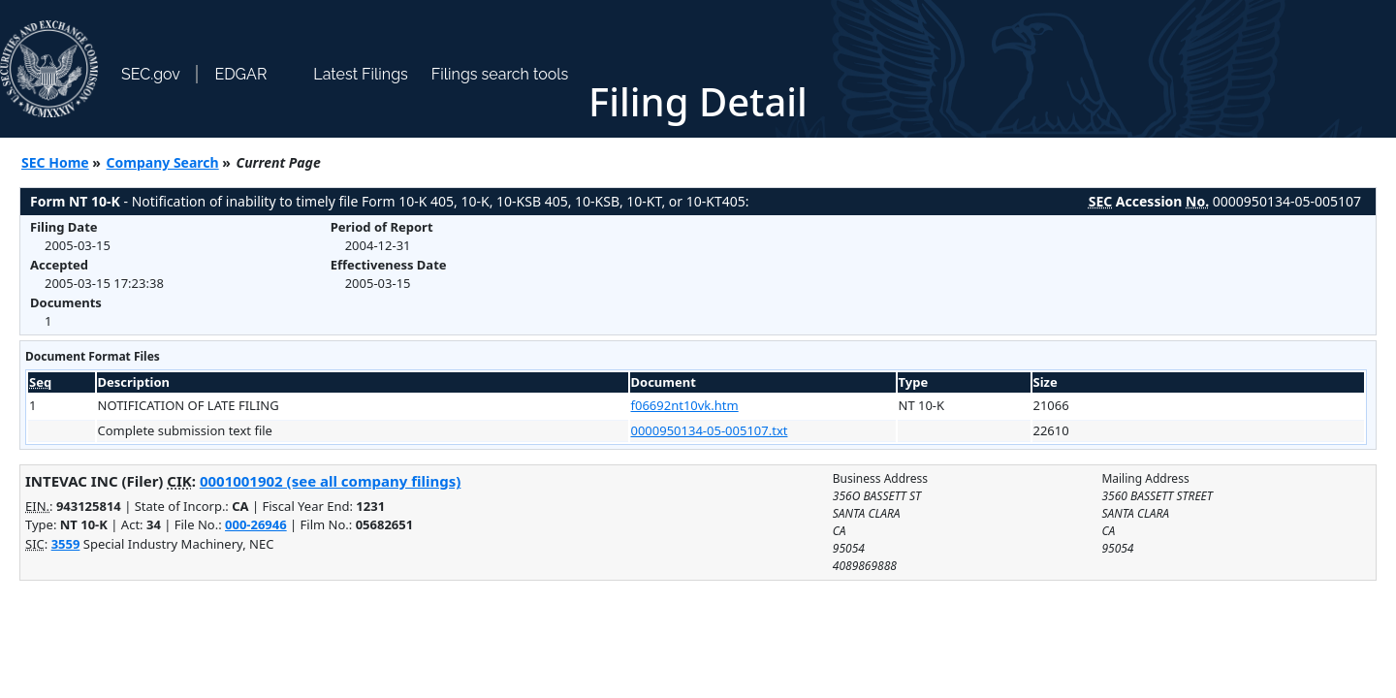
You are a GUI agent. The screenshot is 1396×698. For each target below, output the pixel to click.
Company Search (163, 162)
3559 (65, 544)
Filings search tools (500, 74)
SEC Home (55, 162)
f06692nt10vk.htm (685, 405)
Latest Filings (360, 74)
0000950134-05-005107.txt (709, 430)
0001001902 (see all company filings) (330, 481)
